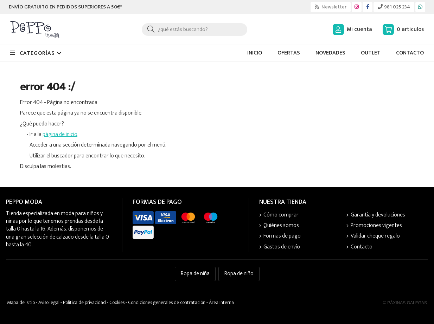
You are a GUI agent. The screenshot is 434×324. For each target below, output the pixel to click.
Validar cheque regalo (375, 236)
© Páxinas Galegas (405, 302)
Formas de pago (282, 236)
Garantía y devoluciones (378, 215)
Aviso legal (48, 302)
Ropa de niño (239, 273)
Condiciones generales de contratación (166, 302)
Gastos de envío (281, 247)
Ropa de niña (195, 273)
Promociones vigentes (376, 225)
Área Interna (221, 302)
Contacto (361, 247)
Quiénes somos (281, 225)
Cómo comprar (281, 215)
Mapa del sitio (21, 302)
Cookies (117, 302)
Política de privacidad (84, 302)
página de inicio (60, 134)
